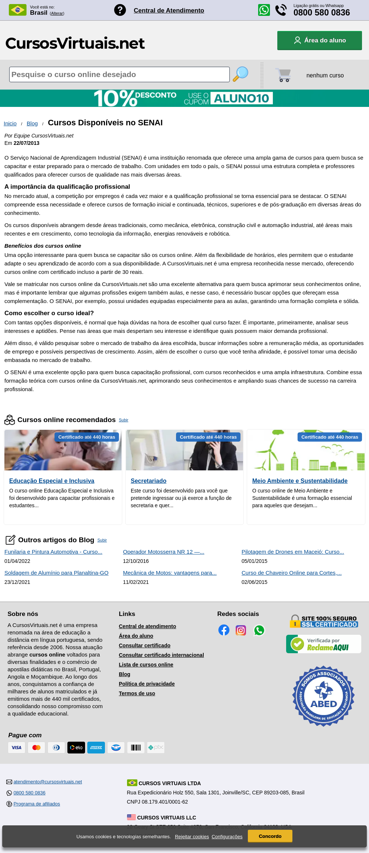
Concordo (270, 836)
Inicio (10, 123)
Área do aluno (136, 636)
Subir (124, 420)
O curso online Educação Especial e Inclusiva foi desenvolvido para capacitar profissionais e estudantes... (62, 498)
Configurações (227, 836)
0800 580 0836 (322, 12)
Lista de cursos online (146, 665)
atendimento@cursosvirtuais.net (48, 781)
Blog (32, 123)
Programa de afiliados (37, 804)
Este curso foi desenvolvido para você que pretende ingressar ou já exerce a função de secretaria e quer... (181, 498)
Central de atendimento (147, 626)
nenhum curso (325, 75)
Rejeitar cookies (192, 836)
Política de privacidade (147, 684)
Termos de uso (137, 693)
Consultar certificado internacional (161, 655)
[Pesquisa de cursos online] (119, 74)
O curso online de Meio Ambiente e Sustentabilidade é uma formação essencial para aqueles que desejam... (302, 498)
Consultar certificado (145, 645)
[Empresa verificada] (323, 652)
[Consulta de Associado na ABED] (324, 730)
